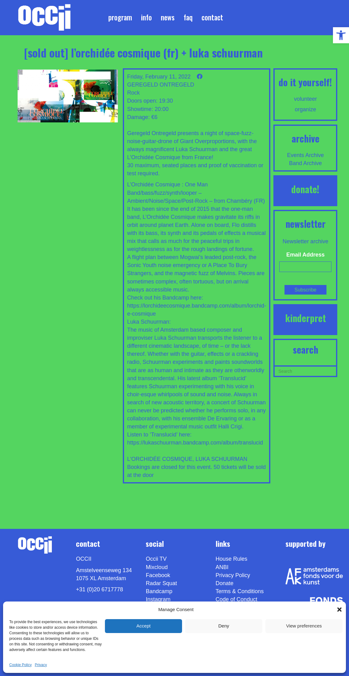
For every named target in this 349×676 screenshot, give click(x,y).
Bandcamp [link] (159, 591)
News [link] (168, 17)
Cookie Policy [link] (20, 665)
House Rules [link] (231, 559)
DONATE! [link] (305, 189)
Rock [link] (133, 93)
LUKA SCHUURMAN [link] (221, 459)
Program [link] (120, 17)
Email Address (305, 255)
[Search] (305, 370)
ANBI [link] (222, 567)
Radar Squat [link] (161, 583)
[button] (339, 609)
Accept (143, 625)
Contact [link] (212, 17)
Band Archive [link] (305, 163)
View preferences (304, 625)
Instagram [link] (158, 599)
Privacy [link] (41, 665)
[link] (341, 35)
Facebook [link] (158, 575)
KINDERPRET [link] (305, 318)
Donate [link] (225, 583)
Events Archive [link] (305, 155)
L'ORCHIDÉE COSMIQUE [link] (159, 459)
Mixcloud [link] (157, 567)
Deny (223, 625)
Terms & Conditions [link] (240, 591)
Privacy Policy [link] (233, 575)
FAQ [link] (188, 17)
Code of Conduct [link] (236, 599)
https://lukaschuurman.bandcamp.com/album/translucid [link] (195, 443)
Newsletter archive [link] (305, 241)
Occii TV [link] (156, 559)
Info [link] (146, 17)
